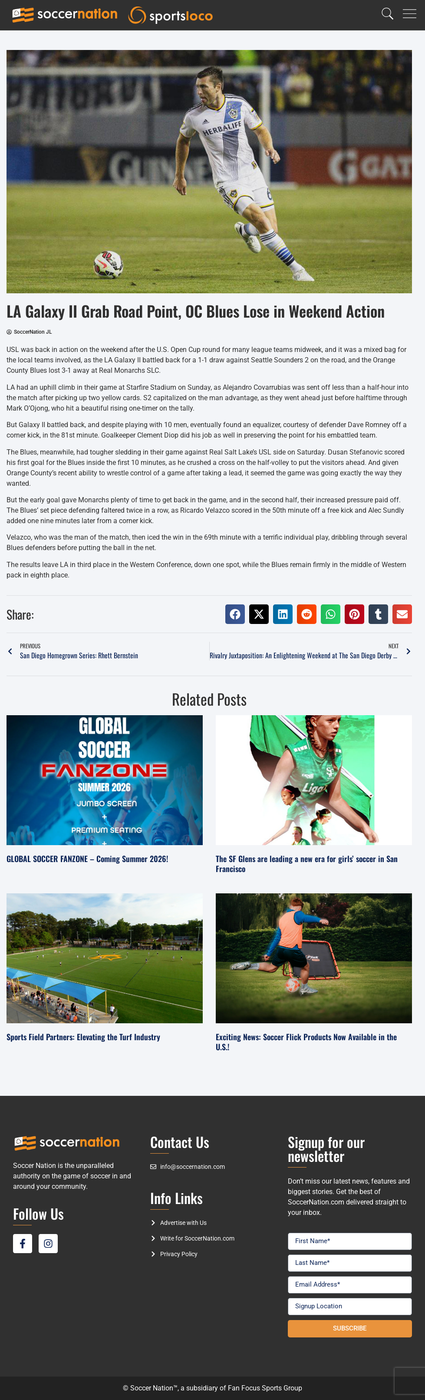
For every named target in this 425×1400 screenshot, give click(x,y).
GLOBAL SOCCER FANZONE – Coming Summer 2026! (87, 858)
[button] (235, 614)
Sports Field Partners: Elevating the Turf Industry (83, 1036)
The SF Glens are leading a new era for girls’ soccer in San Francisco (307, 863)
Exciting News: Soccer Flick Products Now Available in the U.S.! (306, 1041)
